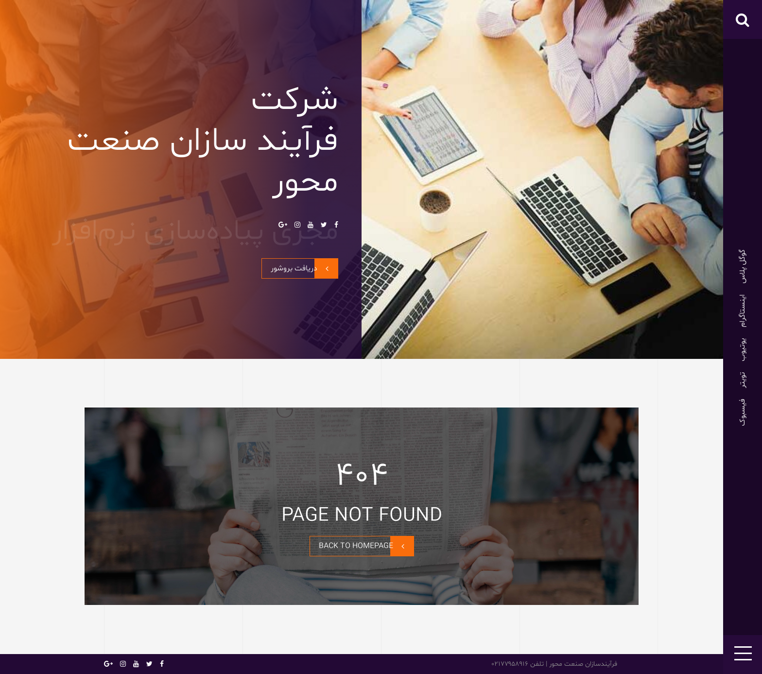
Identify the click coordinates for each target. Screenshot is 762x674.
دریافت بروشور (304, 268)
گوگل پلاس (742, 266)
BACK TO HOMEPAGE (366, 546)
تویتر (742, 380)
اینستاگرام (742, 310)
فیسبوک (742, 412)
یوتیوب (742, 349)
